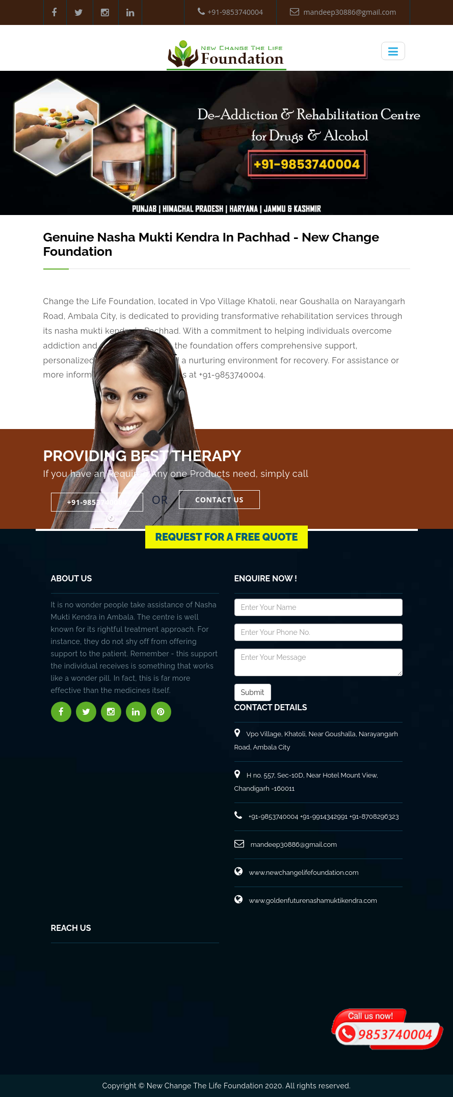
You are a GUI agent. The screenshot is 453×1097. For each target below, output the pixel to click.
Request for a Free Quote (226, 531)
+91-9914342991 (324, 816)
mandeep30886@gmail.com (343, 12)
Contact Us (219, 499)
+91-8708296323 (373, 816)
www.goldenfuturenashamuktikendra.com (306, 900)
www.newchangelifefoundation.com (296, 872)
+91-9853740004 (230, 12)
